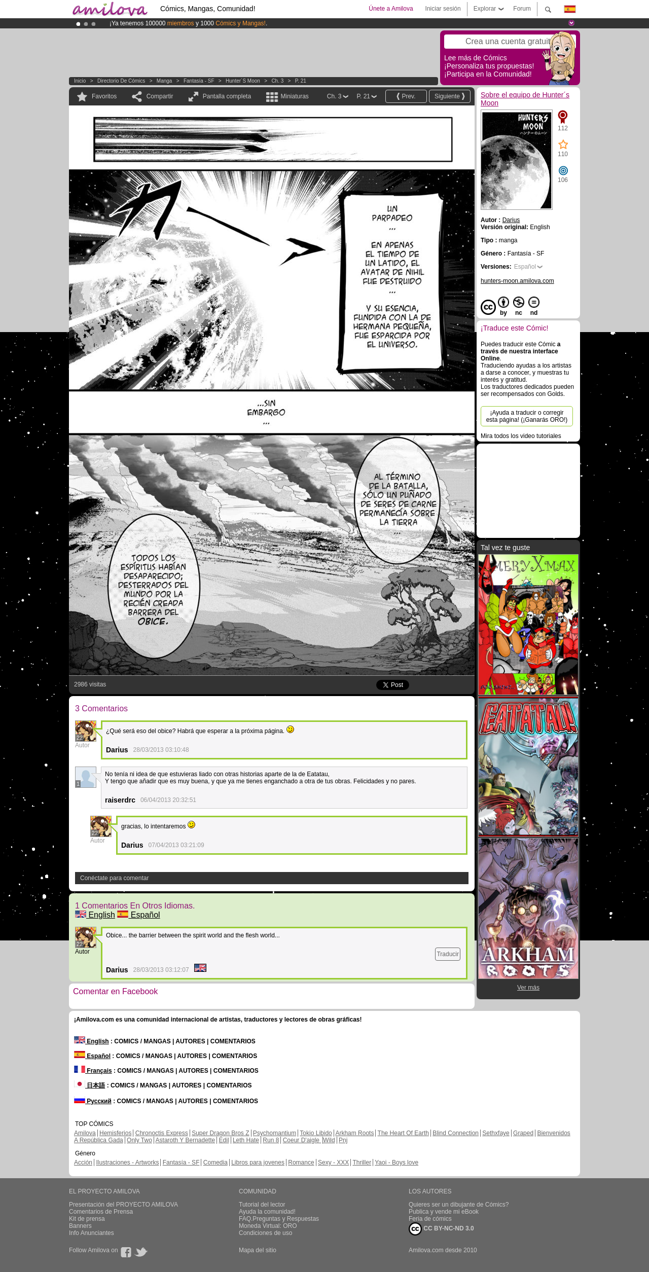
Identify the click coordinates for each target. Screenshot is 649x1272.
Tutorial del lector (262, 1204)
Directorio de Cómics (121, 81)
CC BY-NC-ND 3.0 (441, 1228)
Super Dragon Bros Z (220, 1133)
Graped (523, 1133)
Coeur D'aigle (302, 1140)
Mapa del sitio (257, 1250)
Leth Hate (246, 1140)
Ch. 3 (277, 81)
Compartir (160, 96)
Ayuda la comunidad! (267, 1211)
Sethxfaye (495, 1133)
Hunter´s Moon (243, 81)
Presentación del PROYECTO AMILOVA (123, 1204)
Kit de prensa (87, 1218)
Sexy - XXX (333, 1162)
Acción (83, 1162)
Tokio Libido (316, 1133)
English (95, 915)
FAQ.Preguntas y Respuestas (279, 1218)
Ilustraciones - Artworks (127, 1162)
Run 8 (271, 1140)
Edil (224, 1140)
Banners (80, 1225)
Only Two (139, 1140)
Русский (93, 1101)
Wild (329, 1140)
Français (93, 1070)
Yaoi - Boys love (396, 1162)
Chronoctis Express (161, 1133)
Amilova (85, 1133)
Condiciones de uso (265, 1233)
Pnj (343, 1140)
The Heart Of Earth (403, 1133)
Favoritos (104, 96)
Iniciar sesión (443, 8)
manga (164, 81)
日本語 (89, 1085)
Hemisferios (115, 1133)
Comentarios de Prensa (101, 1211)
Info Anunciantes (91, 1233)
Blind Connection (455, 1133)
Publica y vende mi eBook (444, 1211)
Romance (301, 1162)
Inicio (80, 81)
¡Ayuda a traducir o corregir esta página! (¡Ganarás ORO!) (527, 416)
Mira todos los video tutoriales (521, 436)
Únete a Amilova (391, 8)
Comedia (215, 1162)
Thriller (361, 1162)
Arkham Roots (354, 1133)
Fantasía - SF (199, 81)
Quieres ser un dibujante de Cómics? (459, 1204)
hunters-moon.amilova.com (517, 280)
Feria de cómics (430, 1218)
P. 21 (300, 81)
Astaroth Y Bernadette (185, 1140)
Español (138, 915)
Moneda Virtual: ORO (268, 1225)
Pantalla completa (227, 96)
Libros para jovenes (257, 1162)
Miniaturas (294, 96)
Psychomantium (274, 1133)
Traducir (448, 954)
